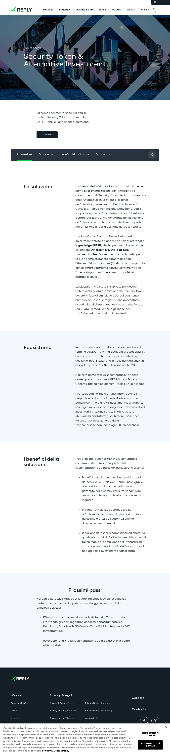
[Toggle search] (154, 10)
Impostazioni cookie (150, 734)
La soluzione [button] (24, 154)
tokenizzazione (85, 425)
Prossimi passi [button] (104, 154)
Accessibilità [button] (91, 718)
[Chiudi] (166, 727)
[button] (47, 134)
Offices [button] (14, 711)
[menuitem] (48, 10)
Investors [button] (15, 718)
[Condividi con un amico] (152, 155)
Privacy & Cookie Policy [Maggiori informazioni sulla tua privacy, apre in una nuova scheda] (55, 751)
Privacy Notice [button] (63, 711)
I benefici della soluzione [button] (74, 154)
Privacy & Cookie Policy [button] (61, 703)
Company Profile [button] (19, 703)
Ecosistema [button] (46, 154)
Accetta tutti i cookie (150, 745)
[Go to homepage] (21, 10)
